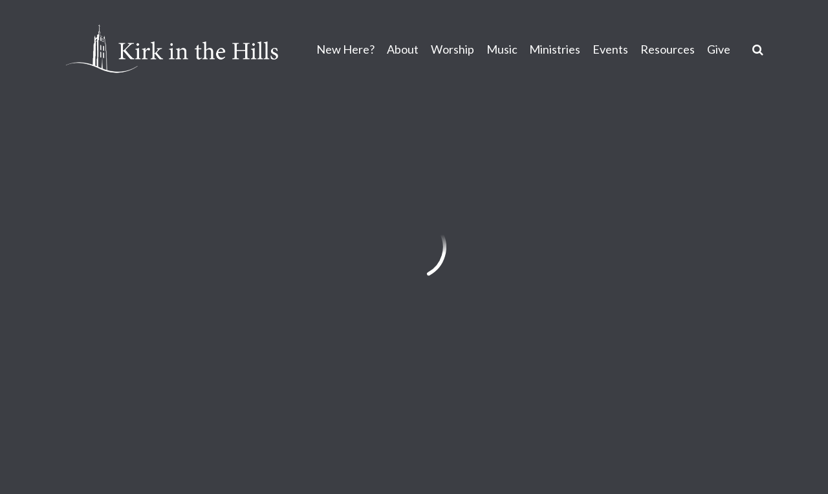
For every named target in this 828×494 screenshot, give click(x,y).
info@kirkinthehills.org (120, 335)
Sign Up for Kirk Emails (501, 374)
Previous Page (123, 162)
